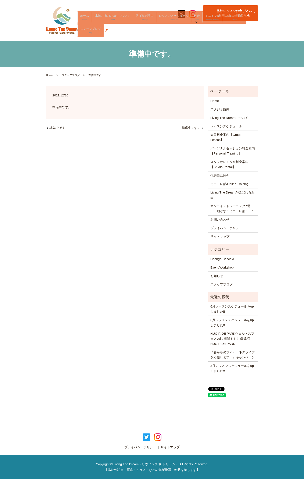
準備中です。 (58, 127)
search (255, 33)
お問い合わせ (219, 219)
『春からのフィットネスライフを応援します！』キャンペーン (232, 354)
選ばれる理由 (156, 33)
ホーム (111, 33)
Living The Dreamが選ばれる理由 (232, 195)
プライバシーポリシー (226, 228)
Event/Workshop (222, 267)
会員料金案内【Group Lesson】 (226, 137)
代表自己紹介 (219, 175)
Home (49, 75)
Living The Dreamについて (132, 33)
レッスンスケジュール (179, 33)
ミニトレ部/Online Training (229, 184)
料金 (196, 33)
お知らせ (216, 276)
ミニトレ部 (207, 33)
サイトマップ (219, 236)
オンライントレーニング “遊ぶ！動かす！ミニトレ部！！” (231, 208)
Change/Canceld (222, 259)
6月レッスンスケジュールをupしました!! (232, 309)
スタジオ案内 (223, 33)
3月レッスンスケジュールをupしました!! (232, 368)
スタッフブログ (242, 33)
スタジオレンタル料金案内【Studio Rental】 (229, 164)
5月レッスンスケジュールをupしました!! (232, 322)
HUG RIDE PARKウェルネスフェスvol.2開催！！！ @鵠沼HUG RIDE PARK (232, 338)
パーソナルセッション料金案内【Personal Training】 (232, 150)
